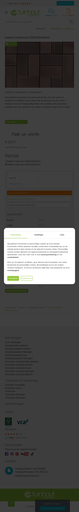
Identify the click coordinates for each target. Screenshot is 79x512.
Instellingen (38, 235)
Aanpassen (26, 278)
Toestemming (15, 235)
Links (62, 235)
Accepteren (13, 278)
